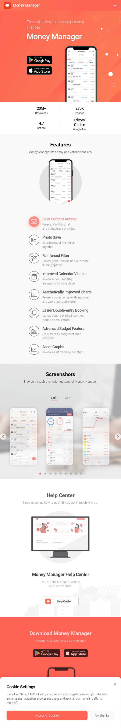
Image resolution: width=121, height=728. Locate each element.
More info (12, 702)
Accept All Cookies (47, 715)
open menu (115, 5)
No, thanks (102, 715)
